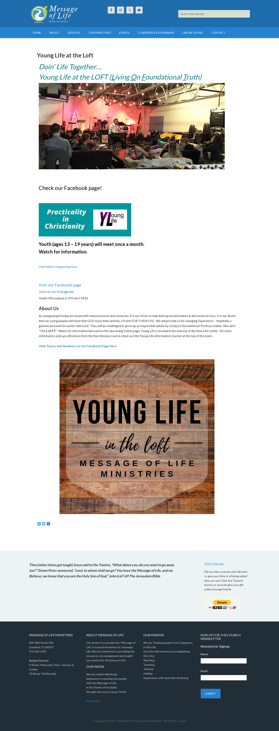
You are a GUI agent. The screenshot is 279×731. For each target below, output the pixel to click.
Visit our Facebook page (60, 284)
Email (205, 671)
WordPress (170, 720)
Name (206, 654)
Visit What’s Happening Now (58, 266)
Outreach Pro (125, 720)
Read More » (93, 701)
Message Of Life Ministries (62, 13)
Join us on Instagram (56, 291)
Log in (182, 720)
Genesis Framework (150, 720)
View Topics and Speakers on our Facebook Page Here (77, 346)
